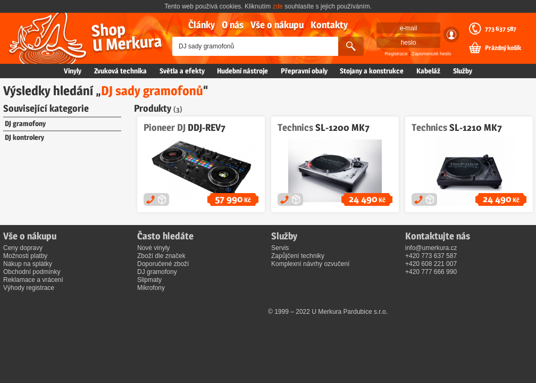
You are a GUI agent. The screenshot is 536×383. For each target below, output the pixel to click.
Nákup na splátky (27, 264)
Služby (462, 70)
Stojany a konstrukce (372, 70)
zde (278, 6)
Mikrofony (151, 288)
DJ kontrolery (24, 137)
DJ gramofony (25, 123)
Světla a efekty (182, 70)
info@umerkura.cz (431, 248)
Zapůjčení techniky (297, 256)
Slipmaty (149, 280)
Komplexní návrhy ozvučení (310, 264)
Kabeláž (428, 70)
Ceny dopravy (23, 248)
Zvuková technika (120, 70)
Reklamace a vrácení (33, 280)
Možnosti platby (25, 256)
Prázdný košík (503, 48)
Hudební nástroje (242, 70)
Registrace (396, 53)
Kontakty (329, 24)
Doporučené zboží (163, 264)
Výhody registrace (28, 288)
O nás (233, 24)
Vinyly (72, 70)
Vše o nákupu (277, 24)
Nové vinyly (153, 248)
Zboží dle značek (161, 256)
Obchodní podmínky (31, 272)
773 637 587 (500, 29)
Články (201, 24)
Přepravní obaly (304, 70)
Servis (280, 248)
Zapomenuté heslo (431, 53)
